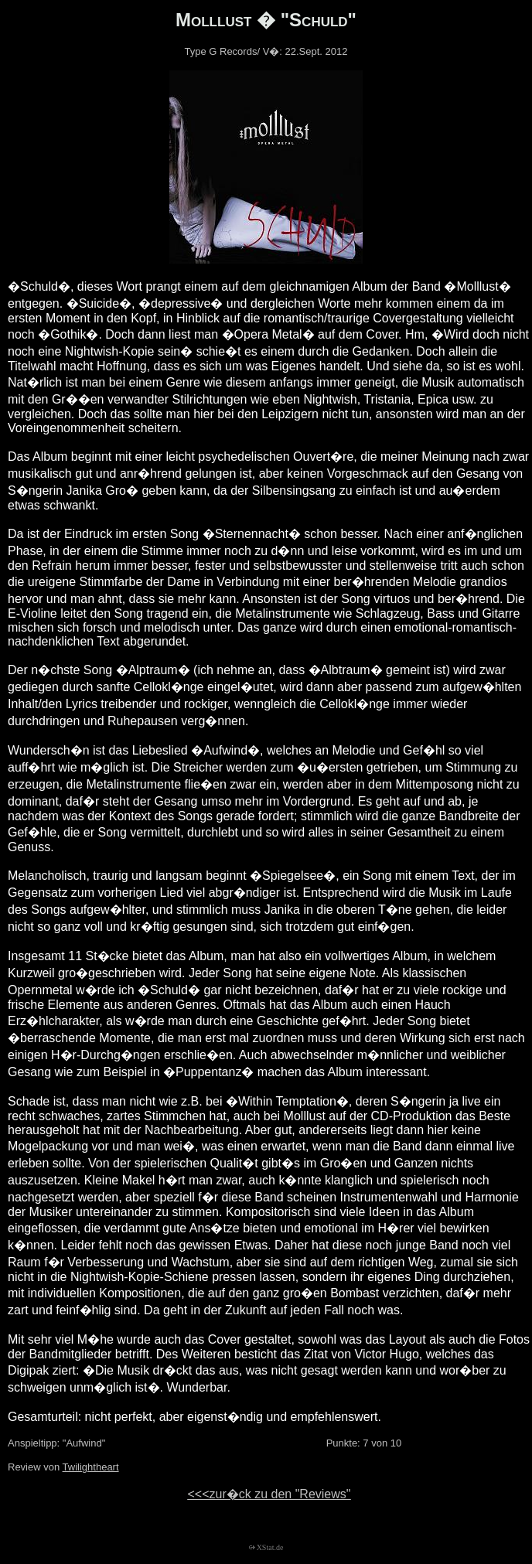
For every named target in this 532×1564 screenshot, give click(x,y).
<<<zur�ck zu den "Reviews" (268, 1494)
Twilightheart (91, 1467)
